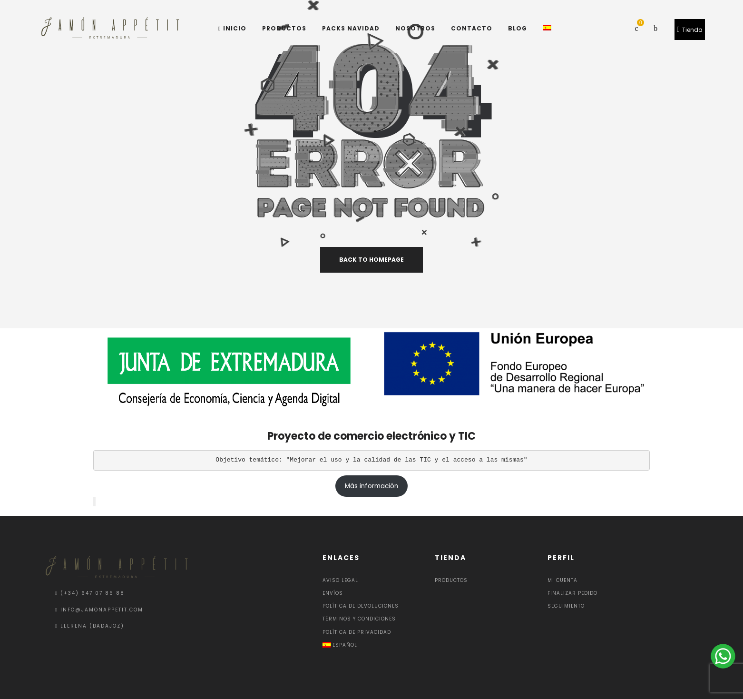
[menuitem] (372, 645)
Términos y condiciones (359, 618)
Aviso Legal (340, 580)
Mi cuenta (562, 580)
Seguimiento (566, 606)
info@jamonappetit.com (101, 609)
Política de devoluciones (361, 606)
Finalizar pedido (572, 593)
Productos (451, 580)
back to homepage (371, 260)
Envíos (333, 593)
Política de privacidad (357, 632)
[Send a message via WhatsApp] (722, 656)
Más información (371, 486)
